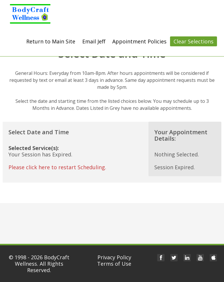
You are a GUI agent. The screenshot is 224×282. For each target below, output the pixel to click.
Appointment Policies (139, 41)
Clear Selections (194, 41)
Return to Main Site (50, 41)
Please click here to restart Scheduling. (57, 166)
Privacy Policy (114, 257)
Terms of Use (114, 263)
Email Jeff (93, 41)
